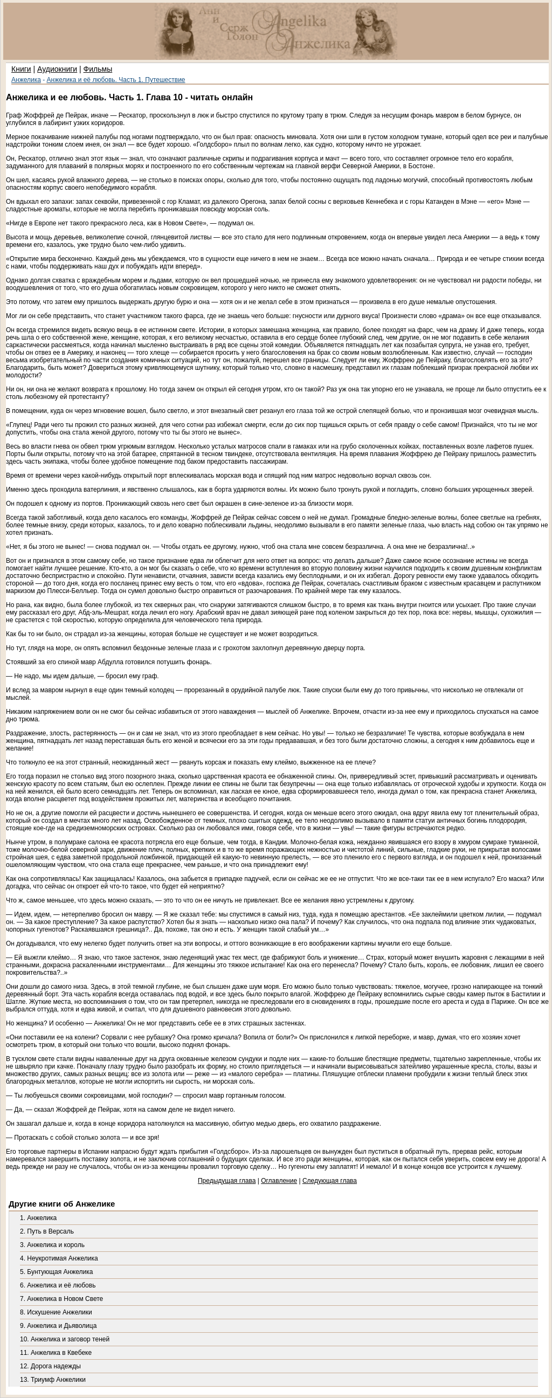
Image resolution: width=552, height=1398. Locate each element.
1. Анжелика (38, 1218)
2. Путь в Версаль (47, 1231)
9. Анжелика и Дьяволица (58, 1326)
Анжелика (26, 80)
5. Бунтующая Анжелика (56, 1272)
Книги (21, 69)
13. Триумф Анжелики (53, 1379)
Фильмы (98, 69)
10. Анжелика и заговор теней (64, 1339)
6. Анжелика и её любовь (57, 1285)
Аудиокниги (57, 69)
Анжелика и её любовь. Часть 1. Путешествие (116, 80)
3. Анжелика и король (52, 1245)
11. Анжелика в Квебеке (56, 1352)
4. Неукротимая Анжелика (59, 1258)
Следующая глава (329, 1180)
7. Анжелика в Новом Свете (61, 1299)
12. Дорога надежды (50, 1366)
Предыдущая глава (227, 1180)
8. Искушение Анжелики (56, 1312)
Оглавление (279, 1180)
